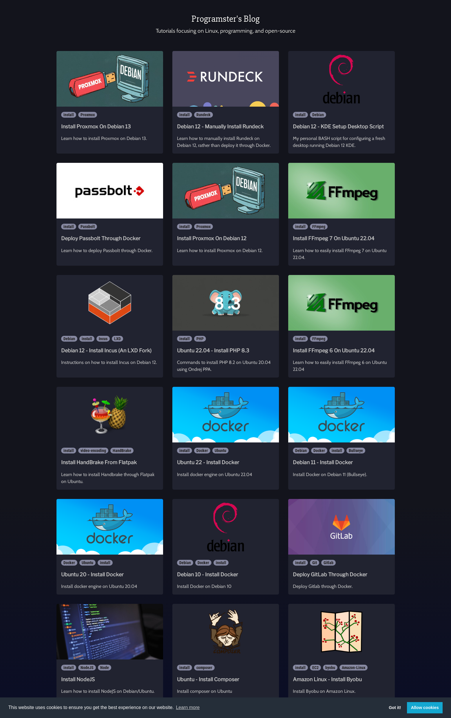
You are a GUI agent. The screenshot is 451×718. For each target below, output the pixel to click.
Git (314, 562)
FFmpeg (318, 226)
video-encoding (93, 450)
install (68, 114)
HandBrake (122, 450)
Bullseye (356, 450)
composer (204, 667)
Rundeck (203, 114)
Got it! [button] (395, 707)
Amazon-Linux (353, 667)
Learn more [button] (188, 707)
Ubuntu (220, 450)
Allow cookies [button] (425, 707)
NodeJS (87, 667)
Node (104, 667)
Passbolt (88, 226)
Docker (202, 450)
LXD (117, 338)
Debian (318, 114)
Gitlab (328, 562)
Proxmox (88, 114)
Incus (103, 338)
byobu (330, 667)
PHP (200, 338)
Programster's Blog (225, 18)
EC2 (315, 667)
